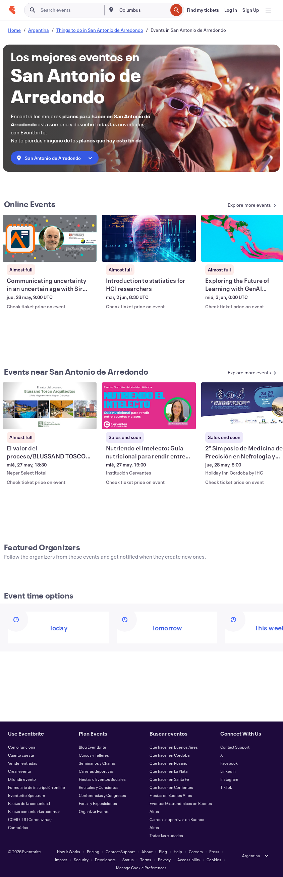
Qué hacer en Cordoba (169, 755)
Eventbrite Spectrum (26, 795)
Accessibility (188, 859)
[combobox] (143, 10)
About (147, 851)
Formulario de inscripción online (36, 787)
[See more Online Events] (244, 205)
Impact (61, 859)
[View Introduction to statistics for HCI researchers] (149, 238)
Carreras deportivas (96, 771)
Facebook (229, 763)
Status (128, 859)
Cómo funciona (21, 747)
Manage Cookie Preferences (141, 867)
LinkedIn (228, 771)
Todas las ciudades (166, 835)
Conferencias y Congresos (102, 795)
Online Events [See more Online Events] (29, 204)
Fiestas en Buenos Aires (171, 795)
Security (81, 859)
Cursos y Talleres (94, 755)
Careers (196, 851)
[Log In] (231, 10)
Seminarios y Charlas (97, 763)
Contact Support (234, 747)
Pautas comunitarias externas (34, 811)
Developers (105, 859)
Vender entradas (22, 763)
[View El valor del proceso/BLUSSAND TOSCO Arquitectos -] (50, 405)
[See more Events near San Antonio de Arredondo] (244, 373)
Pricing (93, 851)
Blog (163, 851)
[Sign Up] (251, 10)
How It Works (68, 851)
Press (214, 851)
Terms (145, 859)
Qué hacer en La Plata (168, 771)
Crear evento (19, 771)
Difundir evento (22, 779)
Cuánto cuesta (21, 755)
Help (178, 851)
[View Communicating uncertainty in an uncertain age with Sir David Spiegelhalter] (50, 238)
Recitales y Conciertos (98, 787)
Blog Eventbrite (92, 747)
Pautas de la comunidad (29, 803)
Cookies (214, 859)
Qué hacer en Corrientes (171, 787)
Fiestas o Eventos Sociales (102, 779)
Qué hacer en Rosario (168, 763)
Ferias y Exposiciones (98, 803)
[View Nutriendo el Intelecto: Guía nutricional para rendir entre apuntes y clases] (149, 405)
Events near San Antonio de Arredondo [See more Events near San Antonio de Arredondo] (76, 371)
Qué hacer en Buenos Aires (174, 747)
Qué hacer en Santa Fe (169, 779)
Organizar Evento (94, 811)
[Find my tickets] (203, 10)
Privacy (164, 859)
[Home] (12, 10)
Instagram (229, 779)
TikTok (226, 787)
